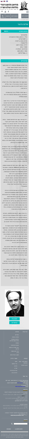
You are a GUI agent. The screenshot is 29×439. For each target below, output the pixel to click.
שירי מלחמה (14, 363)
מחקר (16, 361)
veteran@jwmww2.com (17, 415)
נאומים (17, 343)
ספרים (15, 368)
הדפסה (5, 31)
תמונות (14, 319)
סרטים (15, 366)
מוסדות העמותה (15, 337)
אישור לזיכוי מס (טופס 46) (21, 400)
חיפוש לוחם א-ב (18, 429)
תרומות (8, 16)
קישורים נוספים (14, 323)
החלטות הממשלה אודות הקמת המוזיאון (14, 340)
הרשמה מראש (20, 382)
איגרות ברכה (14, 372)
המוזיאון (17, 335)
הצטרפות (9, 429)
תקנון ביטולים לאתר (14, 355)
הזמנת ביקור (25, 16)
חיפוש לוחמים (24, 365)
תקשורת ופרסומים (15, 345)
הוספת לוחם (14, 16)
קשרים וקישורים (13, 370)
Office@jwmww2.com (20, 386)
